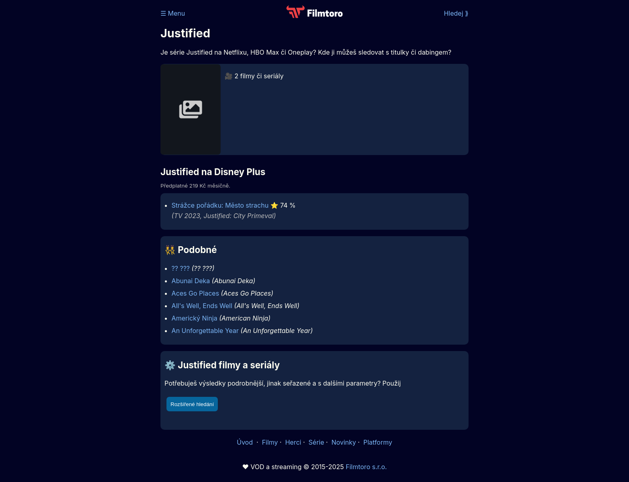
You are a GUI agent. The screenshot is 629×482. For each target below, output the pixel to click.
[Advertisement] (102, 123)
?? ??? (181, 268)
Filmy (270, 442)
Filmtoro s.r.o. (366, 467)
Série (316, 442)
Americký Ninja (194, 318)
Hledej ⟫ (456, 13)
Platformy (377, 442)
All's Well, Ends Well (202, 306)
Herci (293, 442)
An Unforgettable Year (205, 331)
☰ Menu (172, 13)
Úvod (245, 442)
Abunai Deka (191, 281)
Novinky (343, 442)
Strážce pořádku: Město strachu (220, 205)
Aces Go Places (195, 293)
